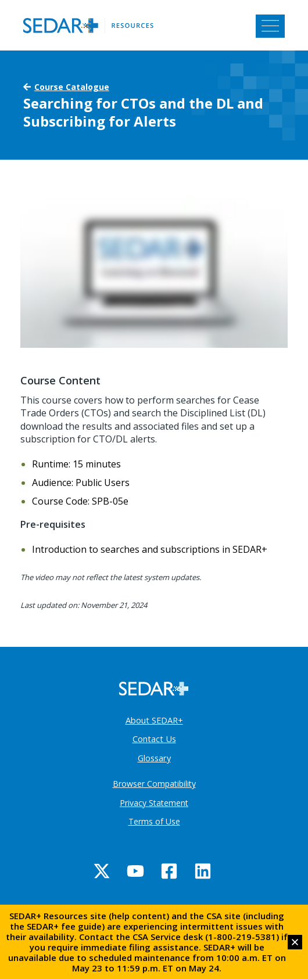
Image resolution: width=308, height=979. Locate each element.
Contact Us (154, 738)
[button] (295, 942)
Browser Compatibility (154, 783)
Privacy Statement (154, 802)
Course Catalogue (71, 86)
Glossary (154, 758)
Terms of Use (154, 821)
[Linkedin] (203, 871)
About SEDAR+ (154, 720)
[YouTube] (135, 871)
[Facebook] (169, 871)
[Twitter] (101, 871)
